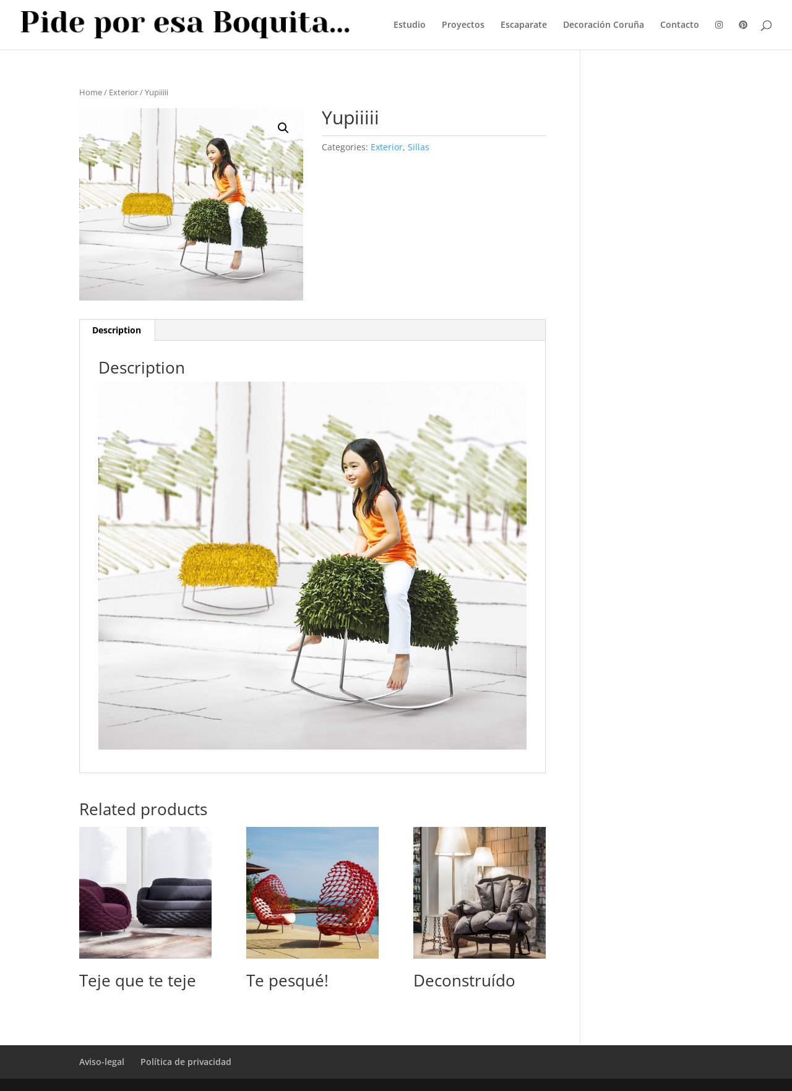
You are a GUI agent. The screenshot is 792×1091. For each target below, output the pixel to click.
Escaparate (524, 25)
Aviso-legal (101, 1061)
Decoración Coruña (603, 25)
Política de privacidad (185, 1061)
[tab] (117, 330)
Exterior (123, 92)
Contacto (679, 25)
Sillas (418, 147)
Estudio (410, 25)
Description (116, 330)
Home (90, 92)
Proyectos (463, 25)
